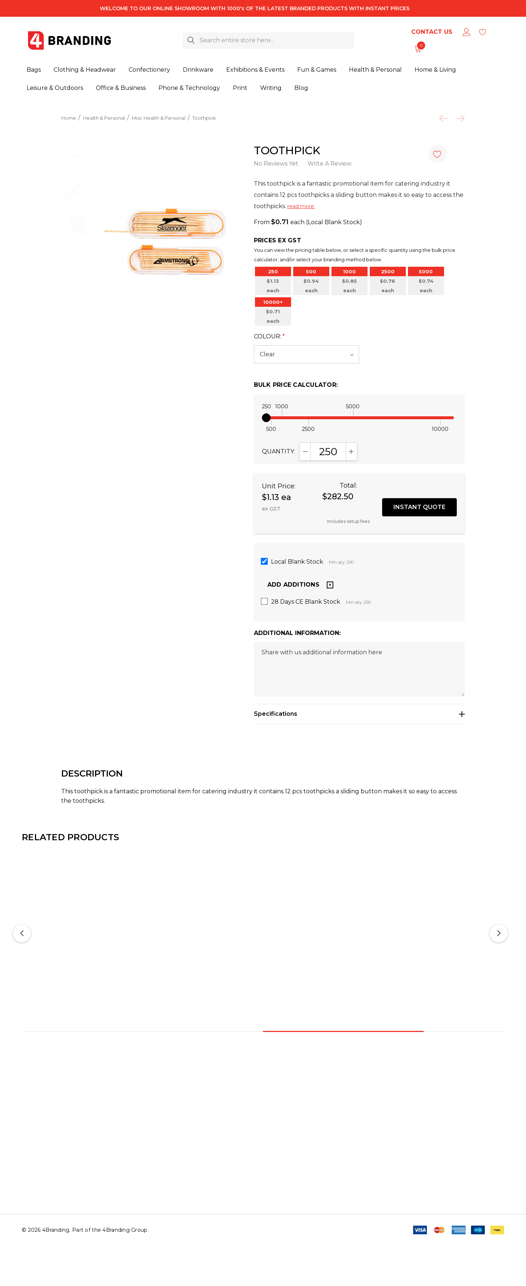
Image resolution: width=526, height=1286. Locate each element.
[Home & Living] (435, 70)
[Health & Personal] (375, 70)
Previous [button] (22, 944)
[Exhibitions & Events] (255, 70)
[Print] (240, 88)
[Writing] (271, 88)
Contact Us (431, 31)
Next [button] (499, 944)
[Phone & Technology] (189, 88)
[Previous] (445, 118)
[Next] (458, 118)
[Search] (191, 40)
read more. (301, 206)
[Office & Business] (121, 88)
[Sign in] (466, 32)
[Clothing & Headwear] (85, 70)
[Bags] (34, 70)
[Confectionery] (149, 70)
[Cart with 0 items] (417, 48)
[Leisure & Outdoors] (55, 88)
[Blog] (301, 88)
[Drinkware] (198, 70)
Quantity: (278, 462)
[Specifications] (359, 725)
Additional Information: (297, 643)
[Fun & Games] (316, 70)
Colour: (269, 347)
